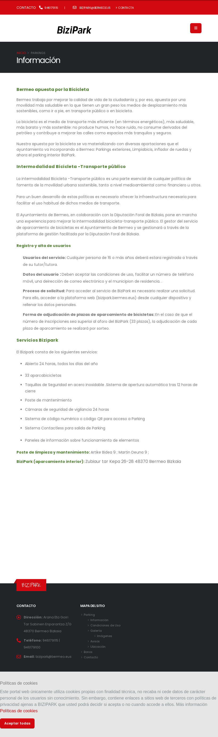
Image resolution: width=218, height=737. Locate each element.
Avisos (95, 641)
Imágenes (105, 636)
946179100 (32, 647)
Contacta (125, 8)
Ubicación (98, 646)
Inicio (21, 53)
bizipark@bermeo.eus (92, 8)
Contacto (91, 657)
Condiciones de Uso (105, 625)
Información (99, 620)
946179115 (48, 8)
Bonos (88, 652)
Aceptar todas (17, 723)
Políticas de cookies (18, 711)
